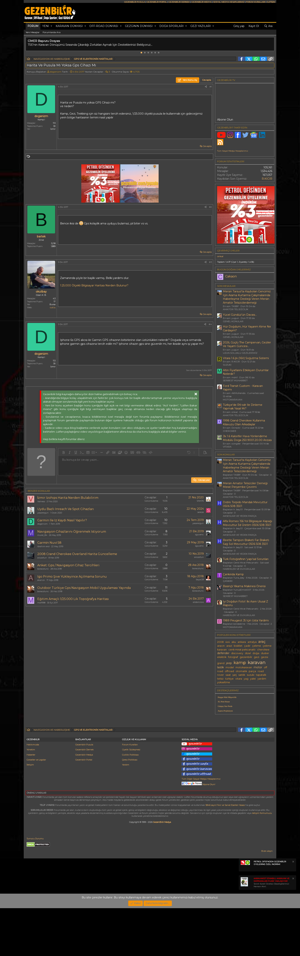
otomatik (241, 671)
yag (246, 678)
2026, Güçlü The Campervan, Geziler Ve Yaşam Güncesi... (247, 344)
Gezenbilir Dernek (84, 797)
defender (223, 653)
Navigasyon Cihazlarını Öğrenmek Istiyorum (71, 531)
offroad (229, 671)
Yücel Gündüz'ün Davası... (240, 314)
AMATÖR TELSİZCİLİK (235, 309)
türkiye (229, 678)
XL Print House (224, 702)
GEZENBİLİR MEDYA (201, 2)
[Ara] (268, 26)
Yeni (45, 26)
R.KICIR (267, 178)
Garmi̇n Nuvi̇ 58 (49, 542)
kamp (240, 662)
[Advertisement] (119, 641)
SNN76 (200, 501)
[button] (51, 26)
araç (262, 641)
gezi (256, 657)
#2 (210, 207)
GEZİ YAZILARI (200, 26)
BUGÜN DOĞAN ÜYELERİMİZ (234, 269)
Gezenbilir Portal (83, 807)
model (230, 667)
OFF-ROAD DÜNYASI (103, 26)
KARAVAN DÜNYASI (69, 26)
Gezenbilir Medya (84, 802)
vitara (238, 678)
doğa (256, 653)
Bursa (52, 304)
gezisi (264, 657)
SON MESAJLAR (226, 285)
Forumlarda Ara (51, 32)
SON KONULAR (226, 454)
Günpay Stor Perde (225, 706)
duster (265, 653)
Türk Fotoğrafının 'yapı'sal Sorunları (245, 559)
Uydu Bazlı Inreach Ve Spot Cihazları (65, 509)
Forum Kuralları (130, 792)
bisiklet (238, 645)
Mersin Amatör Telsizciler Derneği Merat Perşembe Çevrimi (245, 485)
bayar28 (200, 579)
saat (228, 674)
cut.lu (52, 307)
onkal (220, 256)
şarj (234, 674)
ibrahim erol (43, 546)
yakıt (253, 678)
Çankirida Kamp (233, 574)
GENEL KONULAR (233, 321)
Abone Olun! (198, 832)
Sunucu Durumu (35, 886)
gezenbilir (246, 657)
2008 (220, 642)
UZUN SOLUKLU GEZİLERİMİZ (240, 352)
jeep (229, 663)
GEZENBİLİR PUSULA (134, 2)
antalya (252, 642)
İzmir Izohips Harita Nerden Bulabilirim (67, 498)
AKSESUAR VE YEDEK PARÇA (240, 515)
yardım (262, 678)
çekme (256, 645)
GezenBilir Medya (162, 870)
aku (234, 642)
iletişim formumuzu (262, 861)
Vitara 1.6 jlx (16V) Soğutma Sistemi (246, 358)
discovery (237, 653)
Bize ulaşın (267, 898)
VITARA (227, 446)
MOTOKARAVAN (232, 399)
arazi (229, 645)
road (261, 671)
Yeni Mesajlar (33, 32)
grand (220, 663)
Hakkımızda (33, 792)
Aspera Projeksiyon (225, 711)
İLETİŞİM (271, 2)
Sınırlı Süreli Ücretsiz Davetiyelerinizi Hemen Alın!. (271, 930)
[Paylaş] (206, 87)
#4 (210, 324)
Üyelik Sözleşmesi (131, 797)
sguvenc (199, 534)
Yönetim (31, 797)
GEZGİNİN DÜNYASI (139, 26)
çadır (247, 645)
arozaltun (42, 557)
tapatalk (261, 674)
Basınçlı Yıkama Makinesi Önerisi (244, 586)
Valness (41, 501)
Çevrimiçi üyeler (228, 250)
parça (252, 671)
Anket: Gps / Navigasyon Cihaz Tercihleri (68, 565)
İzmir (52, 129)
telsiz (220, 678)
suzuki (250, 674)
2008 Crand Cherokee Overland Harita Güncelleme (77, 554)
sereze (200, 512)
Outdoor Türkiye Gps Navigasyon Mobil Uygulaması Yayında (84, 588)
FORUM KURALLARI (255, 2)
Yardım (125, 812)
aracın (221, 645)
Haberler (31, 802)
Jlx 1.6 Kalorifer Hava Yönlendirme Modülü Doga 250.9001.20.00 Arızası (247, 438)
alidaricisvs (198, 602)
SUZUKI (227, 364)
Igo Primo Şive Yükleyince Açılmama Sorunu (72, 576)
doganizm (55, 71)
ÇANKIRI (227, 580)
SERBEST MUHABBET (235, 380)
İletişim (30, 812)
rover (220, 674)
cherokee (263, 649)
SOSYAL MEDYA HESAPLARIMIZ (228, 2)
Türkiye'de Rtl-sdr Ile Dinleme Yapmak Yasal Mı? (242, 406)
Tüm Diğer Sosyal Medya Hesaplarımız (201, 826)
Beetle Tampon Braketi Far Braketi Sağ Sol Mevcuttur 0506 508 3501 (246, 542)
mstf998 (41, 602)
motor (258, 667)
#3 (210, 262)
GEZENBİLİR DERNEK (179, 2)
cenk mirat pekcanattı (241, 649)
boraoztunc (43, 568)
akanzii (41, 580)
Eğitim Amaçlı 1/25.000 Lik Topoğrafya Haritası (73, 599)
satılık (241, 674)
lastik (220, 667)
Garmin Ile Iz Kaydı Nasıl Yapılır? (62, 520)
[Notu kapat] (292, 910)
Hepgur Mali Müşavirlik (227, 697)
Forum (33, 26)
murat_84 (42, 535)
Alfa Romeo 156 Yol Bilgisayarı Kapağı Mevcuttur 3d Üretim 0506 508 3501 (247, 523)
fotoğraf (233, 657)
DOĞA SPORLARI (171, 26)
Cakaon (231, 276)
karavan (257, 662)
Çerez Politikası (129, 807)
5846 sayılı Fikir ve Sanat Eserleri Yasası (225, 853)
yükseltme (223, 682)
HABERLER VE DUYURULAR (239, 568)
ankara (242, 642)
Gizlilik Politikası (130, 802)
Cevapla (207, 146)
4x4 (227, 642)
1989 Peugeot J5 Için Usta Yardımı (246, 620)
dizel (248, 653)
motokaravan (244, 667)
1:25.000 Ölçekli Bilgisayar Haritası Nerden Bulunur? (94, 285)
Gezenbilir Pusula (84, 792)
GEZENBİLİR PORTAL (157, 2)
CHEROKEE (229, 431)
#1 (211, 86)
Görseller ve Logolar (36, 807)
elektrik (221, 657)
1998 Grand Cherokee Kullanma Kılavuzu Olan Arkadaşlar (244, 422)
